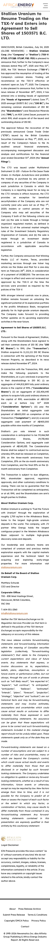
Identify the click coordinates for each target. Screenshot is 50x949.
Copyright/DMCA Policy (16, 920)
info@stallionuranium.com (14, 613)
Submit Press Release (14, 914)
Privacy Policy (38, 920)
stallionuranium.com (11, 567)
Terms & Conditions (37, 914)
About (12, 909)
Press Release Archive (29, 909)
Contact (25, 926)
